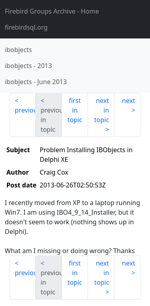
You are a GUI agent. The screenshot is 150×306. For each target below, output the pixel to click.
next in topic (101, 110)
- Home (52, 11)
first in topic (74, 110)
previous (25, 110)
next (128, 100)
